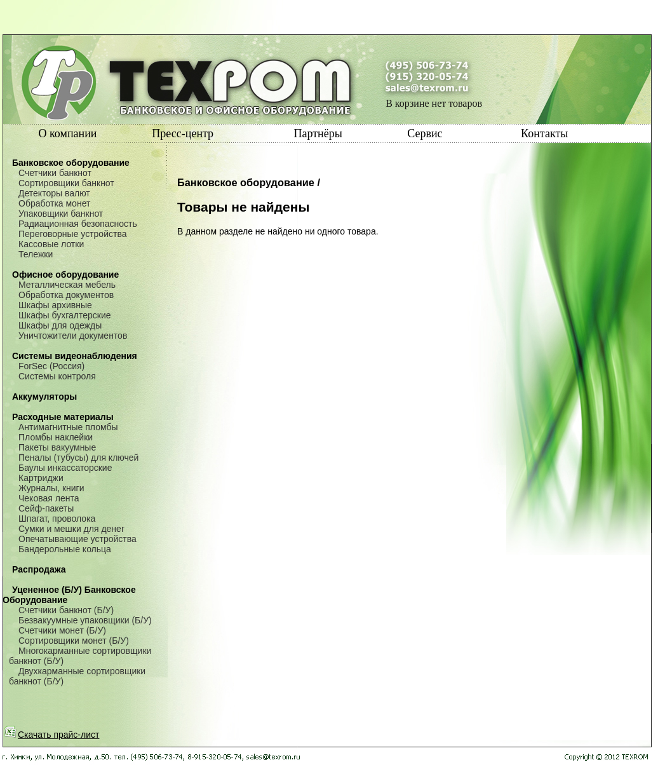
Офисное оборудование (65, 274)
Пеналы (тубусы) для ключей (78, 457)
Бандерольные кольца (64, 549)
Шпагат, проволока (56, 518)
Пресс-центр (182, 133)
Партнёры (317, 133)
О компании (68, 133)
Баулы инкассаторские (65, 468)
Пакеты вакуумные (57, 447)
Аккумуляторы (44, 396)
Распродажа (39, 569)
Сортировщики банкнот (66, 183)
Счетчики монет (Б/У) (62, 630)
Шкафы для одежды (60, 325)
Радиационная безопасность (77, 224)
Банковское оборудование (71, 163)
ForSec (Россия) (51, 366)
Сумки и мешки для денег (71, 529)
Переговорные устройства (72, 234)
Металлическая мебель (67, 285)
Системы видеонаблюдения (74, 356)
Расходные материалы (63, 417)
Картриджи (41, 478)
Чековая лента (48, 498)
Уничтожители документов (72, 335)
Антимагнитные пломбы (68, 427)
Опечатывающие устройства (77, 539)
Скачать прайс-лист (51, 735)
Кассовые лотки (51, 244)
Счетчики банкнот (54, 173)
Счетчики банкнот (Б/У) (66, 610)
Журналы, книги (51, 488)
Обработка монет (54, 203)
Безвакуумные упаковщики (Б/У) (85, 620)
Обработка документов (66, 295)
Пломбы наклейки (55, 437)
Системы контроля (57, 376)
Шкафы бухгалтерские (64, 315)
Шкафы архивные (55, 305)
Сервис (424, 133)
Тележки (35, 254)
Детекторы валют (54, 193)
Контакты (544, 133)
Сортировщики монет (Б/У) (73, 640)
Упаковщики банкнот (60, 213)
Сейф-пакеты (46, 508)
